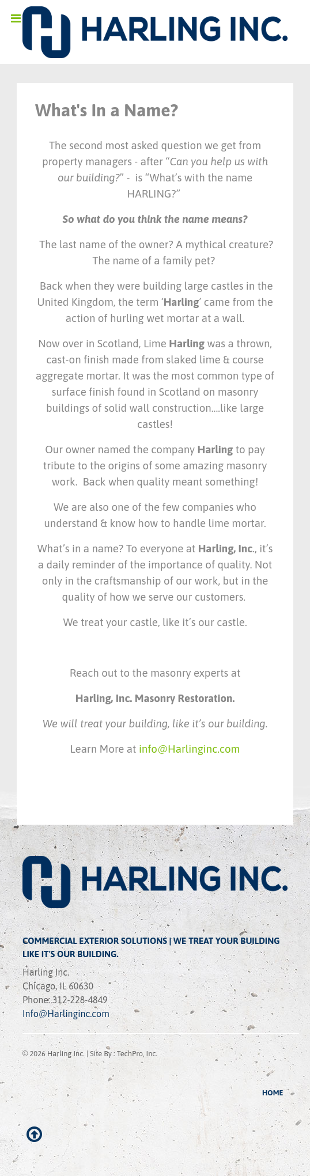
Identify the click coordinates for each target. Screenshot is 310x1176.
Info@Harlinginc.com (65, 1013)
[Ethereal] (155, 32)
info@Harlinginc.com (189, 749)
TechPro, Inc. (137, 1053)
